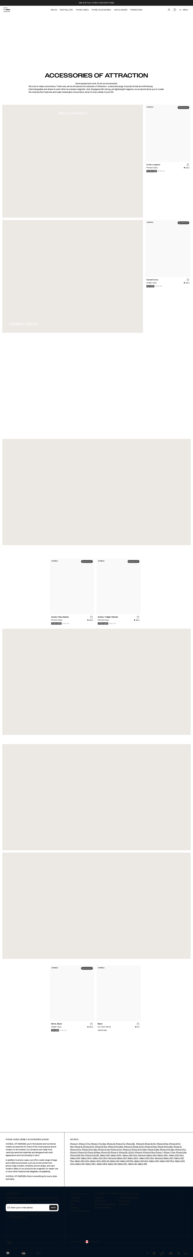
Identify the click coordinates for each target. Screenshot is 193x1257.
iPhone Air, (111, 1144)
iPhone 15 (78, 1147)
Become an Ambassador (105, 1204)
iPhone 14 (128, 1147)
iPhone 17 (74, 1144)
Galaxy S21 (114, 1161)
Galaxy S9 (112, 1164)
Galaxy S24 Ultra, (100, 1158)
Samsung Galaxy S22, (164, 1158)
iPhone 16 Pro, (150, 1144)
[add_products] (187, 164)
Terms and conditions (128, 1198)
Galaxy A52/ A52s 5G (99, 1161)
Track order (75, 1198)
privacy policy (20, 1217)
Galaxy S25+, (163, 1155)
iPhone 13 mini (104, 1150)
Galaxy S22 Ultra (82, 1161)
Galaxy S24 (75, 1158)
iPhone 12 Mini (153, 1150)
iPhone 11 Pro (180, 1150)
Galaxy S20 (154, 1161)
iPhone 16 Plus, (163, 1144)
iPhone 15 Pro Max (115, 1147)
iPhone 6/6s (181, 1152)
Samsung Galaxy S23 (117, 1158)
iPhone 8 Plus (149, 1152)
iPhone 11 (73, 1152)
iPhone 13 (178, 1147)
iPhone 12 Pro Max (139, 1150)
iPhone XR (105, 1152)
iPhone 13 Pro (75, 1150)
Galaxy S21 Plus (126, 1161)
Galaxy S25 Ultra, (176, 1155)
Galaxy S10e (102, 1164)
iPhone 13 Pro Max (89, 1150)
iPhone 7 (159, 1152)
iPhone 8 (138, 1152)
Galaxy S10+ (90, 1164)
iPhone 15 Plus (101, 1147)
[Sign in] (169, 10)
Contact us (75, 1201)
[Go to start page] (6, 9)
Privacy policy (125, 1201)
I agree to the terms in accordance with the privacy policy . (29, 1215)
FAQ (72, 1204)
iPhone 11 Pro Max (167, 1150)
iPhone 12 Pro (116, 1150)
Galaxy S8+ (142, 1164)
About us (99, 1198)
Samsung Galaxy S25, (147, 1155)
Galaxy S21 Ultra (141, 1161)
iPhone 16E (130, 1144)
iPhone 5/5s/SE (92, 1155)
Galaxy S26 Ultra (129, 1155)
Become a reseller (102, 1207)
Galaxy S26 (105, 1155)
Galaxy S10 (80, 1164)
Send (53, 1207)
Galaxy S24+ (86, 1158)
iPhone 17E (120, 1144)
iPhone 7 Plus (169, 1152)
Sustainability (100, 1201)
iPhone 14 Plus (150, 1147)
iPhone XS (82, 1152)
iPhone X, (114, 1152)
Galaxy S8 (132, 1164)
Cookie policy (124, 1204)
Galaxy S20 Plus (167, 1161)
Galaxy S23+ (133, 1158)
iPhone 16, (140, 1144)
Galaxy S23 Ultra (146, 1158)
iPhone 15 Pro (88, 1147)
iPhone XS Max (94, 1152)
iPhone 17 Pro (84, 1144)
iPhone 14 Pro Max (165, 1147)
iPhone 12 (127, 1150)
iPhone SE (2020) (126, 1152)
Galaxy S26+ (116, 1155)
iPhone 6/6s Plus (77, 1155)
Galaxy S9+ (122, 1164)
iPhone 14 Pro (138, 1147)
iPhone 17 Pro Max (98, 1144)
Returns (73, 1207)
